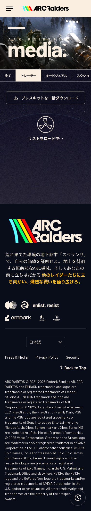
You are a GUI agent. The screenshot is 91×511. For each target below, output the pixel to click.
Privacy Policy (46, 357)
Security (72, 357)
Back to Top (73, 367)
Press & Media (16, 357)
